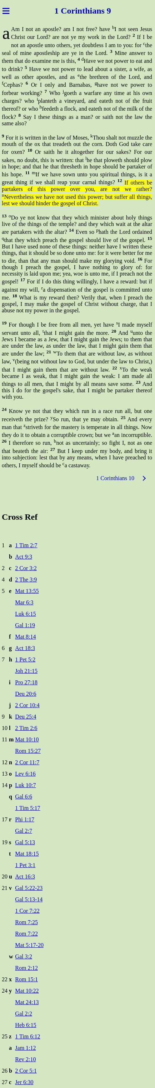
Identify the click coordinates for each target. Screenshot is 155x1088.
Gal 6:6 (23, 797)
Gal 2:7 (23, 831)
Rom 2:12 (26, 968)
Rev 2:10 (25, 1059)
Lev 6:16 (25, 774)
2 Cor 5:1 (25, 1071)
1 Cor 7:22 (27, 911)
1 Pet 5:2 (25, 659)
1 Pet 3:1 (25, 865)
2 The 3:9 (26, 579)
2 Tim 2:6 (26, 728)
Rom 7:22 (26, 934)
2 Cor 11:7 (27, 762)
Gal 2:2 (23, 1014)
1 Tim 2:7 (26, 545)
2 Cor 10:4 (27, 705)
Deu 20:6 (25, 694)
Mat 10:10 (27, 739)
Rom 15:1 (26, 979)
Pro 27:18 (26, 682)
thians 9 (96, 10)
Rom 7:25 (26, 922)
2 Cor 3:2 (25, 568)
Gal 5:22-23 (28, 888)
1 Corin (68, 10)
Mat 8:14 (25, 637)
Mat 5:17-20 (29, 945)
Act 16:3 (25, 876)
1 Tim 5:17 (27, 808)
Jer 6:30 (24, 1082)
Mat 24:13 (27, 1002)
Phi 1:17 (24, 819)
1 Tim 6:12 (27, 1036)
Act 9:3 (23, 557)
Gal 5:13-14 (28, 899)
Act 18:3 (25, 648)
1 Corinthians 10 (115, 478)
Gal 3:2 (23, 956)
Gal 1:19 (25, 625)
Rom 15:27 (28, 751)
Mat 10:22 (27, 991)
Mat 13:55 (27, 591)
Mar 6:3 (24, 602)
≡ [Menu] (6, 11)
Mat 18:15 (27, 854)
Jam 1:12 (25, 1048)
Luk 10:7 (25, 785)
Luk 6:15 (25, 614)
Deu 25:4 (25, 717)
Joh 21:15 (26, 671)
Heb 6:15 (25, 1025)
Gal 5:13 (25, 842)
